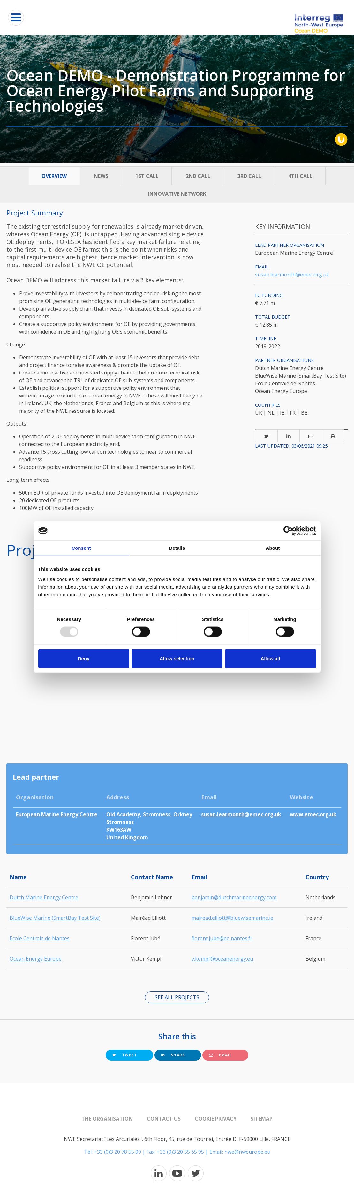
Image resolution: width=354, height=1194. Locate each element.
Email (220, 1055)
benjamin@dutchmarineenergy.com (234, 897)
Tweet (124, 1055)
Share (173, 1055)
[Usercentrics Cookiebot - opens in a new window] (288, 531)
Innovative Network (177, 193)
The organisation (107, 1118)
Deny (84, 658)
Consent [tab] (81, 548)
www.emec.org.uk (313, 814)
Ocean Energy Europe (36, 958)
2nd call (198, 175)
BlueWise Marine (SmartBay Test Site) (55, 917)
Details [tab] (177, 548)
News (101, 175)
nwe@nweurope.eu (247, 1151)
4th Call (300, 175)
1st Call (147, 175)
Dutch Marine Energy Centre (44, 897)
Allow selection (177, 658)
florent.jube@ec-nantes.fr (222, 938)
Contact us (164, 1118)
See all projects (177, 997)
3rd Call (249, 175)
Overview (54, 175)
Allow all (270, 658)
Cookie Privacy (216, 1118)
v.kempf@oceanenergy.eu (222, 958)
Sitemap (262, 1118)
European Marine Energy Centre (56, 814)
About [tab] (273, 548)
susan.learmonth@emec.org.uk (292, 274)
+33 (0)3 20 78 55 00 (117, 1151)
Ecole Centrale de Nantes (40, 938)
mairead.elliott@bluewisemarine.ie (232, 917)
